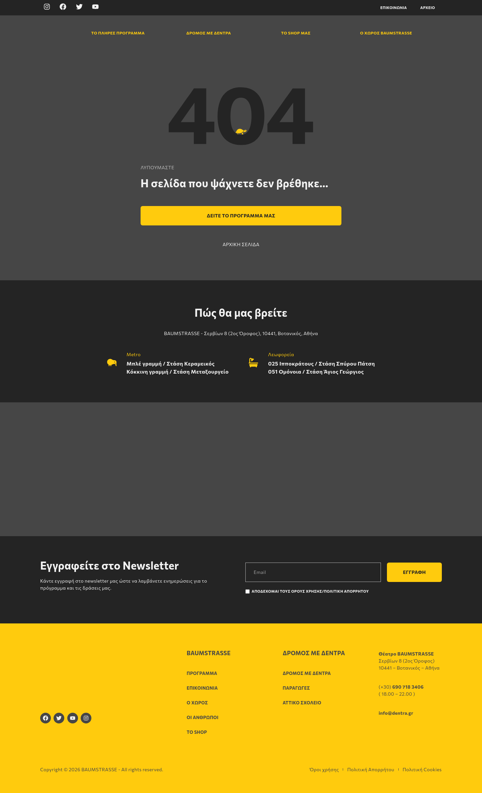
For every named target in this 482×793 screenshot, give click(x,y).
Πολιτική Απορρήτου (370, 769)
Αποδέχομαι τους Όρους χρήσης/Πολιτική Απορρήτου (310, 591)
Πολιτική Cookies (422, 769)
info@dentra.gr (396, 713)
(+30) (401, 687)
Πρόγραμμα (202, 673)
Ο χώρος (197, 702)
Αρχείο (427, 7)
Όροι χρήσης (324, 769)
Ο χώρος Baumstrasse (382, 32)
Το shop (197, 732)
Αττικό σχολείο (302, 702)
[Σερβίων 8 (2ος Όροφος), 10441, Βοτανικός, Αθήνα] (241, 469)
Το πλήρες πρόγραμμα (113, 32)
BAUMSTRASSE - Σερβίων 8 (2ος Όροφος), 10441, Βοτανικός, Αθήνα (241, 333)
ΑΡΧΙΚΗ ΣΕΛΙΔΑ (241, 244)
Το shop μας (295, 32)
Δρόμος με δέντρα (208, 32)
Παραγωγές (296, 688)
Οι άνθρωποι (203, 717)
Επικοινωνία (393, 7)
